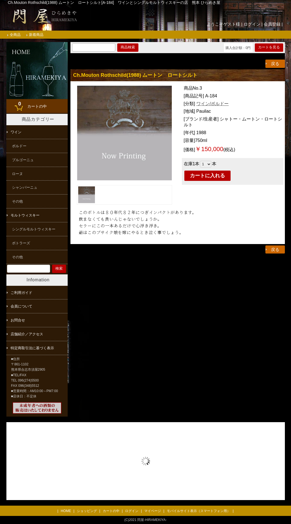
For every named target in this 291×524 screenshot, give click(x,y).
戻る (275, 63)
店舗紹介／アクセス (27, 334)
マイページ (152, 511)
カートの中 (31, 104)
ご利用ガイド (21, 293)
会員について (21, 306)
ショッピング (87, 511)
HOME (66, 511)
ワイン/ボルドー (212, 103)
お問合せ (18, 320)
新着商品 (36, 35)
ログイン (252, 24)
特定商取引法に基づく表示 (32, 348)
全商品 (15, 35)
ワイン (16, 132)
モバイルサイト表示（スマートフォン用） (198, 511)
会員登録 (272, 24)
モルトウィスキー (25, 215)
